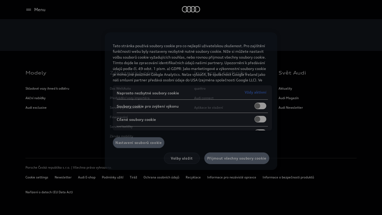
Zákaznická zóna (133, 73)
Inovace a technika (221, 73)
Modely (35, 73)
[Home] (191, 9)
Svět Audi (292, 73)
